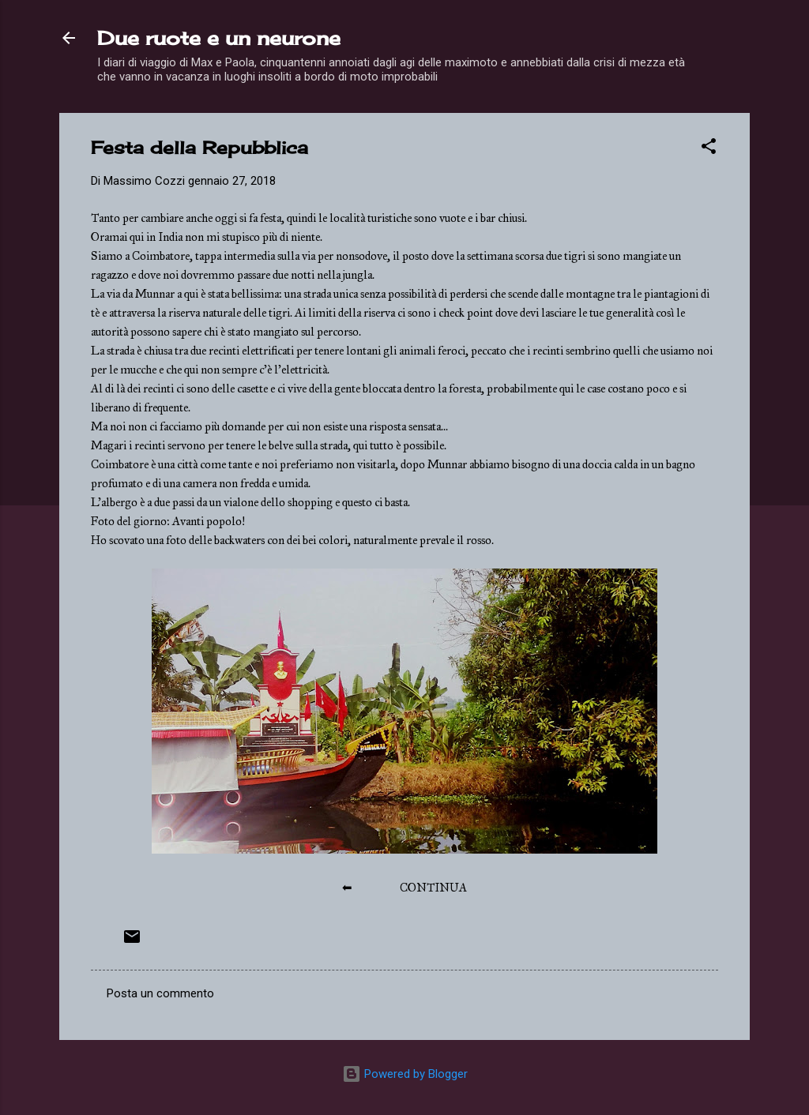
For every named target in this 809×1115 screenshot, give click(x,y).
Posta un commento (160, 993)
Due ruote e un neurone (219, 38)
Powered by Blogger (405, 1074)
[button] (708, 149)
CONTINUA (433, 887)
